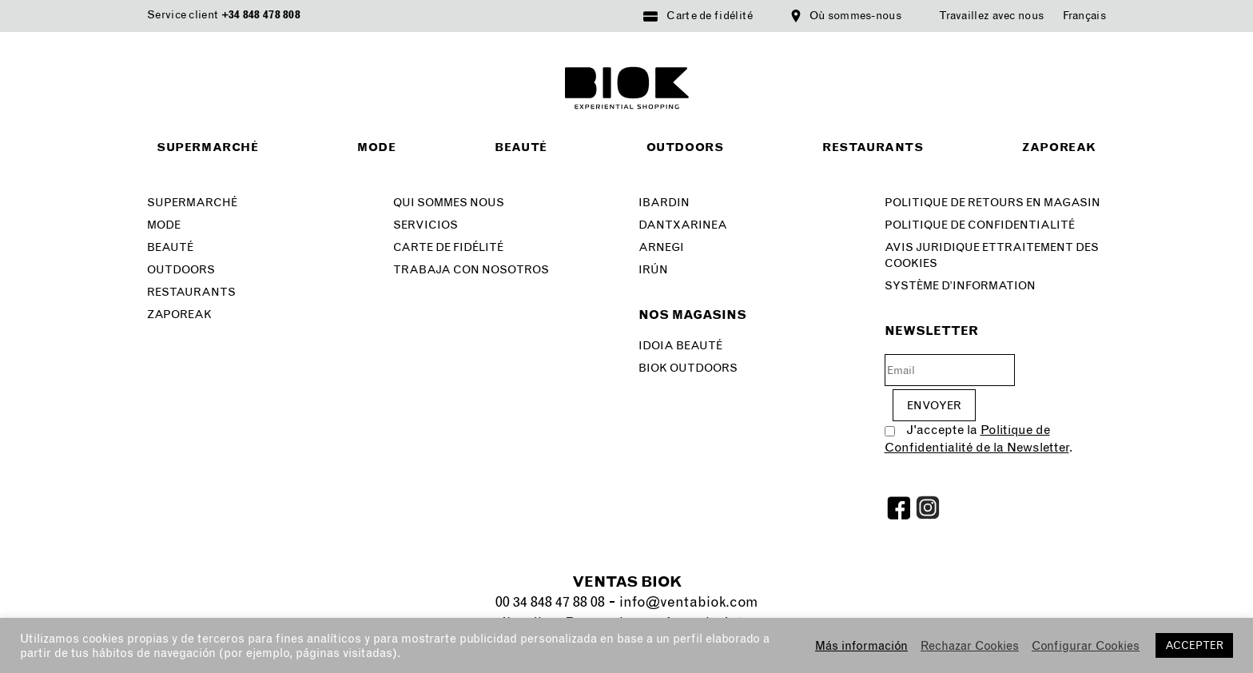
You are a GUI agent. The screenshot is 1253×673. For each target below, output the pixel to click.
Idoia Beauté (680, 345)
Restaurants (873, 147)
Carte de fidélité (709, 15)
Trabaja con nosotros (471, 270)
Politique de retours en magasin (992, 202)
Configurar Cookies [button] (1086, 646)
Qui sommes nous (448, 202)
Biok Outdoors (688, 368)
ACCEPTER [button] (1194, 645)
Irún (653, 270)
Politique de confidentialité (980, 225)
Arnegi (661, 247)
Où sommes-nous (855, 15)
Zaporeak (1059, 147)
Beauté (521, 147)
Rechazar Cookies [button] (970, 646)
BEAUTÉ (170, 247)
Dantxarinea (682, 225)
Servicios (425, 225)
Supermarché (208, 147)
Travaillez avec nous (991, 15)
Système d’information (960, 286)
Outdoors (685, 147)
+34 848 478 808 (261, 15)
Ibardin (664, 202)
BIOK (627, 88)
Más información (861, 646)
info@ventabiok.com (688, 602)
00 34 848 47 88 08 (550, 602)
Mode (376, 147)
